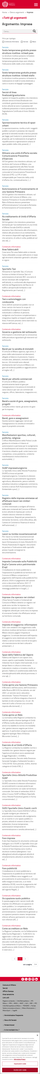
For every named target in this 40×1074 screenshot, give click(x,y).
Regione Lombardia (9, 1001)
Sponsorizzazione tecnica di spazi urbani (18, 124)
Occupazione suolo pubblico (16, 898)
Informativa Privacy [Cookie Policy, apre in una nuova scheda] (19, 1059)
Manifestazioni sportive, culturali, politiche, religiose (19, 436)
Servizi (5, 988)
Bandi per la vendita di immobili (17, 349)
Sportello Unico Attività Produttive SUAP (19, 776)
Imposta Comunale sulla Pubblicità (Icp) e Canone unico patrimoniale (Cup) (19, 564)
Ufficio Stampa (8, 991)
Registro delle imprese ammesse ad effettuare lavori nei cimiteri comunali (20, 501)
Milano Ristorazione (28, 1008)
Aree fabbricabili (10, 249)
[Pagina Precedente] (14, 959)
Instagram (33, 979)
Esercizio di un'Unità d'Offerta (17, 745)
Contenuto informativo (12, 42)
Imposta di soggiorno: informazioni (19, 624)
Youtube (29, 979)
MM (31, 1003)
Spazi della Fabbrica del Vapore (17, 654)
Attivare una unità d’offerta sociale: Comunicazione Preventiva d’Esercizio (19, 155)
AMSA (16, 1003)
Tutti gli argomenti (15, 18)
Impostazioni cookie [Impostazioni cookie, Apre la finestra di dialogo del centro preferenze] (20, 1064)
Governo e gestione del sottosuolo (19, 332)
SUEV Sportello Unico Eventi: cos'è (19, 808)
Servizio (25, 42)
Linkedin (36, 979)
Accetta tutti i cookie (20, 1070)
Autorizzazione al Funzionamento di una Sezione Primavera (20, 190)
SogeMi (14, 1010)
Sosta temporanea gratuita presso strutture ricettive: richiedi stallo (19, 74)
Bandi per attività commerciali (17, 379)
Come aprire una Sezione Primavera (20, 684)
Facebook (22, 979)
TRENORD (26, 1006)
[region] (20, 1053)
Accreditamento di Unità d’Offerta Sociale (19, 218)
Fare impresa (8, 838)
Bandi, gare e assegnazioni (15, 418)
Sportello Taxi (9, 269)
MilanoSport (7, 1010)
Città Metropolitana (23, 1001)
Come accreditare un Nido (15, 928)
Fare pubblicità (9, 868)
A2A (26, 1003)
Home (4, 12)
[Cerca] (34, 31)
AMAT (22, 1003)
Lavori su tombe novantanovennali (19, 534)
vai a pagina (27, 964)
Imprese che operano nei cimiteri (18, 597)
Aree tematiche (8, 994)
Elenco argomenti (17, 12)
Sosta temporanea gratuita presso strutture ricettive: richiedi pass (19, 51)
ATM (10, 1003)
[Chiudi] (37, 1035)
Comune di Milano (9, 985)
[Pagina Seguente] (25, 959)
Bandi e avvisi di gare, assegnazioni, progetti (20, 402)
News (34, 42)
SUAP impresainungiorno (14, 468)
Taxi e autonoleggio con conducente (14, 300)
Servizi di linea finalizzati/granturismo (13, 93)
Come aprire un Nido (12, 715)
